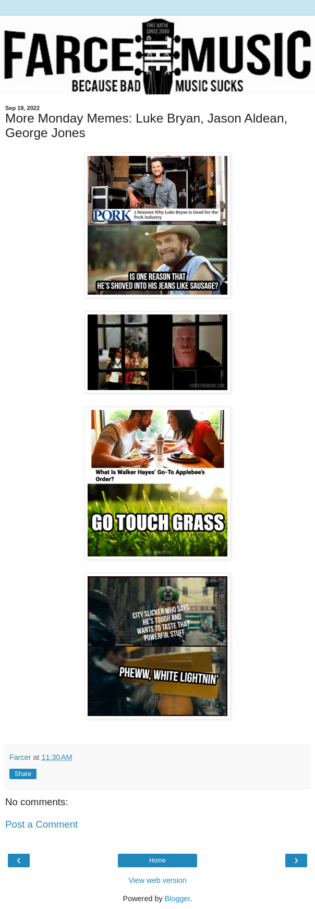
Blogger (177, 898)
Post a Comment (41, 824)
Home (157, 860)
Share (23, 774)
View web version (157, 880)
